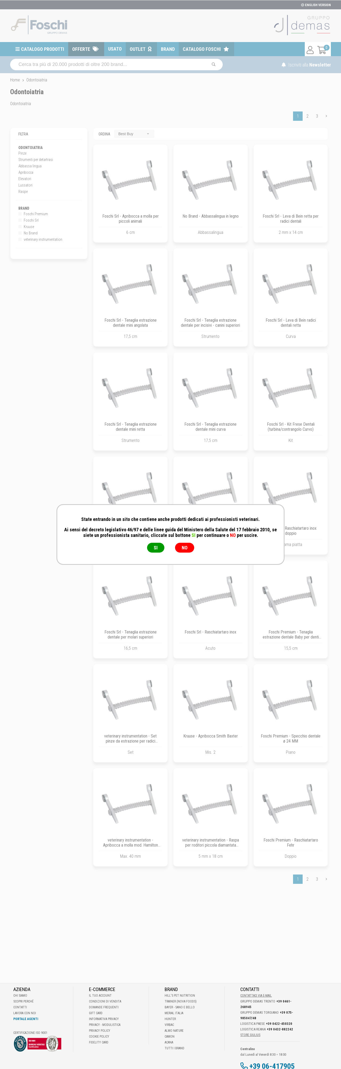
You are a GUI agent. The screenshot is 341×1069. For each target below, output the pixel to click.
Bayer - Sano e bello (180, 1007)
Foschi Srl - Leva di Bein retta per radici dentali (291, 219)
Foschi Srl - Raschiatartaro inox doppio (290, 531)
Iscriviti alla (306, 65)
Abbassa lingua (30, 166)
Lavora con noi (24, 1013)
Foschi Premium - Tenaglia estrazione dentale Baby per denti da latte (291, 637)
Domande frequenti (104, 1007)
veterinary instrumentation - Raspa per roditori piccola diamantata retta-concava (210, 845)
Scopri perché (23, 1001)
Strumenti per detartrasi (35, 160)
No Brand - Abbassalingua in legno (210, 216)
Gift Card (96, 1013)
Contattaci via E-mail (256, 995)
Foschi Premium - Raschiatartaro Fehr (290, 843)
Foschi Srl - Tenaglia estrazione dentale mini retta (130, 427)
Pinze (22, 153)
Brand (168, 49)
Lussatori (25, 185)
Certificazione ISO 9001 (30, 1033)
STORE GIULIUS (250, 1035)
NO (185, 547)
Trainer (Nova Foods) (181, 1001)
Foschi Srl (28, 220)
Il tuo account (100, 995)
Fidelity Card (98, 1042)
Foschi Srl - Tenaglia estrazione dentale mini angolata (130, 323)
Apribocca (25, 172)
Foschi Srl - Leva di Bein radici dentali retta (291, 323)
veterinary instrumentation (40, 239)
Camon (169, 1036)
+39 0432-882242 (280, 1029)
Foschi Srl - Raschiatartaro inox (210, 632)
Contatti (20, 1007)
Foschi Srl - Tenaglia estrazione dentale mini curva (210, 427)
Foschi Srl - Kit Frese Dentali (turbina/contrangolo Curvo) (291, 427)
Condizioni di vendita (105, 1001)
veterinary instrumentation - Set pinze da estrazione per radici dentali (130, 741)
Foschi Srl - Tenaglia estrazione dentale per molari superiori (130, 634)
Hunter (170, 1019)
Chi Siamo (20, 995)
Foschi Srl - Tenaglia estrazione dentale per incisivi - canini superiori (210, 323)
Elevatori (24, 179)
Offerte (81, 49)
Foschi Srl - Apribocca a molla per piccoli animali (130, 219)
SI (156, 547)
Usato (115, 49)
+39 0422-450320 (279, 1024)
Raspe (23, 191)
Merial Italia (174, 1013)
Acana (169, 1042)
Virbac (169, 1025)
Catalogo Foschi (202, 49)
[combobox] (134, 134)
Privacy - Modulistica (104, 1025)
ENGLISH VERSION (316, 5)
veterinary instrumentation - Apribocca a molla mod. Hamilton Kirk (130, 845)
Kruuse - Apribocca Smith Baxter (210, 736)
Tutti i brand (174, 1048)
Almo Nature (174, 1031)
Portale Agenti (25, 1019)
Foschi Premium (33, 214)
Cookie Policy (99, 1036)
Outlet (137, 49)
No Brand (28, 233)
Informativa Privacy (104, 1019)
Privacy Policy (99, 1031)
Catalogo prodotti (42, 49)
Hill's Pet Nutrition (180, 995)
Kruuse (26, 227)
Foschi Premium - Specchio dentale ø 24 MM (290, 739)
